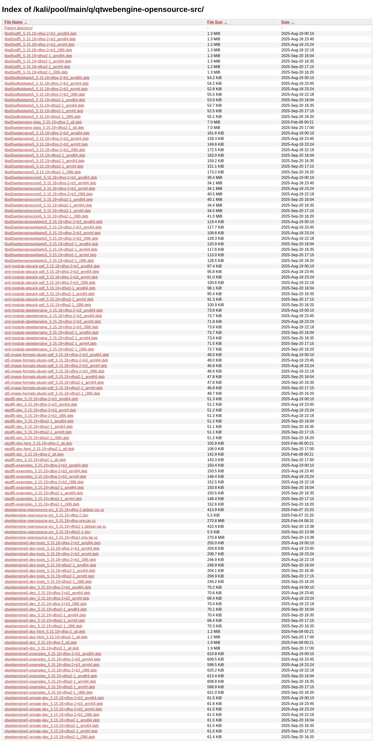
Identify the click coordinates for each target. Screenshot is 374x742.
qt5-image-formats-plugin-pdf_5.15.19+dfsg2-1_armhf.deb (54, 388)
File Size (215, 22)
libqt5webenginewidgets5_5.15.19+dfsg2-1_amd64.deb (51, 244)
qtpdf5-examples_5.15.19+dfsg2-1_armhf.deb (43, 499)
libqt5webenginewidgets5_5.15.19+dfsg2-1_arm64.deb (51, 249)
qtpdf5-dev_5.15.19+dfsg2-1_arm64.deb (39, 427)
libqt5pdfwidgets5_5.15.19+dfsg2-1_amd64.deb (45, 100)
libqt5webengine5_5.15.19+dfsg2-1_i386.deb (43, 172)
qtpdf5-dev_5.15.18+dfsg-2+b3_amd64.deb (41, 399)
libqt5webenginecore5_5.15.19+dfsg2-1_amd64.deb (49, 200)
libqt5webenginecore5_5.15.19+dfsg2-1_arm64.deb (48, 205)
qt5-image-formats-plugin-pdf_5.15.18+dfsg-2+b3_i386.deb (54, 371)
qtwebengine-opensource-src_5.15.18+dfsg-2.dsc (46, 515)
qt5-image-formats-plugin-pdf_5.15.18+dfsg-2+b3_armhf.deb (56, 366)
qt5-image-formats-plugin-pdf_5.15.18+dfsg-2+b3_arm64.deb (56, 360)
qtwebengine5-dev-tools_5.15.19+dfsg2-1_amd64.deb (50, 565)
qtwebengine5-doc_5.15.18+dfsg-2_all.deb (41, 643)
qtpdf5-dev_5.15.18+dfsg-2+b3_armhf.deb (40, 410)
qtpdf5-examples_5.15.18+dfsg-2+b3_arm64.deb (46, 471)
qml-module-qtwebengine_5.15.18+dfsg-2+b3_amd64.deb (54, 310)
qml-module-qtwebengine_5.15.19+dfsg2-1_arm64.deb (51, 338)
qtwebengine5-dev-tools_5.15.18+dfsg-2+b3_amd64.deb (52, 543)
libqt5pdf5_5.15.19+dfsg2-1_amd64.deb (38, 56)
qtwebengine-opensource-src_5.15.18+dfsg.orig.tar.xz (50, 521)
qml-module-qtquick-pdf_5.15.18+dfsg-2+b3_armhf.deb (51, 277)
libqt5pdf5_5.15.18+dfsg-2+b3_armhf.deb (40, 45)
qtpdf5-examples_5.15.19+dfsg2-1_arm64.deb (44, 493)
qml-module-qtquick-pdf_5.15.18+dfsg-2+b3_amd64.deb (52, 266)
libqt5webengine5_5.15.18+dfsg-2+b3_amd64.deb (47, 133)
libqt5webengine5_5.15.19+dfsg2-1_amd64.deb (45, 155)
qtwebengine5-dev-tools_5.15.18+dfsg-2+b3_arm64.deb (52, 548)
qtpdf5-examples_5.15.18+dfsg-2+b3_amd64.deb (46, 465)
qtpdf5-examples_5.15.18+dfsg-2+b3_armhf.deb (45, 477)
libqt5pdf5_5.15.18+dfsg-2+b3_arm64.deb (40, 39)
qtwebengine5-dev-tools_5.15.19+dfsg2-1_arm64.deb (50, 571)
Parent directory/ (18, 28)
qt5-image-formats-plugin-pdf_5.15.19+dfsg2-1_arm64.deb (54, 382)
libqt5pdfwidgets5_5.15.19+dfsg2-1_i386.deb (43, 117)
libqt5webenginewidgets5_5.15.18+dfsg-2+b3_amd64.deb (54, 222)
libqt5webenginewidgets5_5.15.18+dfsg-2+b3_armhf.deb (53, 233)
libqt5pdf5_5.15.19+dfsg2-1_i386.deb (36, 72)
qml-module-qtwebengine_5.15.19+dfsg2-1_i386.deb (49, 349)
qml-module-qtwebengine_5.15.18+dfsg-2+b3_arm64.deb (53, 316)
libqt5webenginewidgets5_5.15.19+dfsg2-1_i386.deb (49, 261)
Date (285, 22)
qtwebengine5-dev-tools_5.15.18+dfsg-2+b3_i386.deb (50, 560)
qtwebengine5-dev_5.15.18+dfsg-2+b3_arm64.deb (47, 593)
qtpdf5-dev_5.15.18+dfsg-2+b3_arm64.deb (41, 404)
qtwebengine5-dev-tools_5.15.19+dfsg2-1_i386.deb (48, 582)
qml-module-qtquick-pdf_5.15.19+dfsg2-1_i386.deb (48, 305)
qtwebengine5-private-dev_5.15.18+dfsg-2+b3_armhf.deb (53, 709)
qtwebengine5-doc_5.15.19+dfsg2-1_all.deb (42, 648)
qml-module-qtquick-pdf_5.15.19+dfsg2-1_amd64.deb (50, 288)
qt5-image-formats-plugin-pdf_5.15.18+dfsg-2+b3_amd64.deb (57, 355)
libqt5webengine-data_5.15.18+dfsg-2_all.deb (43, 122)
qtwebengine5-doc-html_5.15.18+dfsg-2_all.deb (45, 632)
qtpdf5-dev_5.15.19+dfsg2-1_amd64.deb (39, 421)
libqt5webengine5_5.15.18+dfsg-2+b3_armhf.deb (46, 144)
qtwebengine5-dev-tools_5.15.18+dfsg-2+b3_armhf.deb (52, 554)
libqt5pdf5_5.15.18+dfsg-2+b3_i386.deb (38, 50)
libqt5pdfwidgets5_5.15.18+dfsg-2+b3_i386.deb (45, 94)
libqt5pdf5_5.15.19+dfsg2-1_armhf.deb (37, 67)
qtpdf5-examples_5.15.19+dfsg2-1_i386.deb (42, 504)
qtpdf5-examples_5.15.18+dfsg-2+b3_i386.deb (44, 482)
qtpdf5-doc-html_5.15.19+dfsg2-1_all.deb (39, 449)
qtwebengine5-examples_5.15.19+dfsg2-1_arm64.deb (50, 681)
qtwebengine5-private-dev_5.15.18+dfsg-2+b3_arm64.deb (54, 704)
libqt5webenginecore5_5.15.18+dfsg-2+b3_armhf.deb (50, 189)
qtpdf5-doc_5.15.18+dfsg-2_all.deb (34, 454)
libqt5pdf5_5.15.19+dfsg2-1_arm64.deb (38, 61)
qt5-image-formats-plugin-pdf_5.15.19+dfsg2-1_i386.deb (52, 393)
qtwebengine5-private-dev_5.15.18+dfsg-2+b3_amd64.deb (54, 698)
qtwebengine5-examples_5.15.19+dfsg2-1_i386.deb (49, 692)
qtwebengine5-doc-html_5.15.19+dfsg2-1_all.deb (46, 637)
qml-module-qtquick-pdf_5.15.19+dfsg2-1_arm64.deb (50, 294)
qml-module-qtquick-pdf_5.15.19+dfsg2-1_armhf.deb (49, 299)
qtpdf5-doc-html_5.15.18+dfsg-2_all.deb (38, 443)
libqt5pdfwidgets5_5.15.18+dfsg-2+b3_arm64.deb (46, 83)
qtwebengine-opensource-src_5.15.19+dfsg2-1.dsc (48, 532)
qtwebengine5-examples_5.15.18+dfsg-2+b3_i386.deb (51, 670)
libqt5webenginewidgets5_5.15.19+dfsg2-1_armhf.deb (50, 255)
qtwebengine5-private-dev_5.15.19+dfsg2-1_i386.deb (50, 737)
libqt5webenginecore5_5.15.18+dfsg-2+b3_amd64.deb (51, 178)
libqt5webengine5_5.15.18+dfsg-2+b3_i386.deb (45, 150)
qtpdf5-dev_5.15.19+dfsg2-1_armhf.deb (38, 432)
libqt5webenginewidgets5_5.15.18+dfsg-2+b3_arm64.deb (53, 227)
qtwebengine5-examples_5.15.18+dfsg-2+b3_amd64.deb (53, 654)
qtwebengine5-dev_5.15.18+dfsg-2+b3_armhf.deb (47, 598)
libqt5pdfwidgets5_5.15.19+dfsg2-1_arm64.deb (44, 105)
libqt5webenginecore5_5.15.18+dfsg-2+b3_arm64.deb (50, 183)
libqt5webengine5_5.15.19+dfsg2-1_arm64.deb (44, 161)
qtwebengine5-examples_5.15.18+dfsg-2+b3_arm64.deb (52, 659)
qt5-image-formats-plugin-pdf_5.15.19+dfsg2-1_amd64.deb (54, 377)
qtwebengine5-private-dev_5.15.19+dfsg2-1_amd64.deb (52, 720)
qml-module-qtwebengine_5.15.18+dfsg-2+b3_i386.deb (51, 327)
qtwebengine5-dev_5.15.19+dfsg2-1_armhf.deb (45, 621)
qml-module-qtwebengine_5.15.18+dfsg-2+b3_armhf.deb (53, 322)
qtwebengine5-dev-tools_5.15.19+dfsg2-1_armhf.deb (49, 576)
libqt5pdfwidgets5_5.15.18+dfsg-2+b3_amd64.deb (47, 78)
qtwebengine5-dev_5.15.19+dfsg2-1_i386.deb (43, 626)
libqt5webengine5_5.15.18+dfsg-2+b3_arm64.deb (47, 139)
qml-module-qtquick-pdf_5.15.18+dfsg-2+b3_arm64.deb (52, 272)
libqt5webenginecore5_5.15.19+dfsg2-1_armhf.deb (48, 211)
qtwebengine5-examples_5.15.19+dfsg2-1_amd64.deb (51, 676)
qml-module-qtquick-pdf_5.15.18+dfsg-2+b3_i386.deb (50, 283)
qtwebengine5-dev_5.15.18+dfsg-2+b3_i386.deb (46, 604)
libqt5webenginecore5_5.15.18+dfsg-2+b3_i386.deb (49, 194)
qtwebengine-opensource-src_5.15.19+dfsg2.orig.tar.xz (51, 537)
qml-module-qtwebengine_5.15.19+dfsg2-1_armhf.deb (51, 344)
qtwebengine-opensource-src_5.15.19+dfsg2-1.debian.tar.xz (55, 526)
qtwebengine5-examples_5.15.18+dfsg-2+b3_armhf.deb (52, 665)
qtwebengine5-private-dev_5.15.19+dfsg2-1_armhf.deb (51, 731)
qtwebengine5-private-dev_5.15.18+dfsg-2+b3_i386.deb (52, 715)
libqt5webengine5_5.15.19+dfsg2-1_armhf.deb (44, 166)
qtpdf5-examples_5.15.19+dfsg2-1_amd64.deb (44, 488)
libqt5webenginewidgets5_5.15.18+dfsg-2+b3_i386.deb (51, 238)
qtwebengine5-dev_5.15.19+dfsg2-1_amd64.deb (46, 609)
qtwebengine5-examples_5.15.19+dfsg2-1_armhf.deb (50, 687)
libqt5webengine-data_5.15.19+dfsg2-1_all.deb (44, 128)
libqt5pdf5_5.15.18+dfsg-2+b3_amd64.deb (41, 34)
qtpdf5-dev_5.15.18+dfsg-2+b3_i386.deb (39, 416)
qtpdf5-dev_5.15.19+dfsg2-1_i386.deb (37, 438)
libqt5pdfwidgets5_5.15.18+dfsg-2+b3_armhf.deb (46, 89)
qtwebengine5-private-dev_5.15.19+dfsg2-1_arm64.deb (52, 726)
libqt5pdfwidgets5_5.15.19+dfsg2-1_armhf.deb (44, 111)
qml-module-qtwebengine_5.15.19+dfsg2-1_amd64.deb (52, 333)
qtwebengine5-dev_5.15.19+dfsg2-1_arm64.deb (45, 615)
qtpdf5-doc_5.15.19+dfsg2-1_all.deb (35, 460)
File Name (14, 22)
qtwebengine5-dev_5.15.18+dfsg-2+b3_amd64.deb (48, 587)
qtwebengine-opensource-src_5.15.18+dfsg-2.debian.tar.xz (54, 510)
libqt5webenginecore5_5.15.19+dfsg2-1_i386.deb (46, 216)
